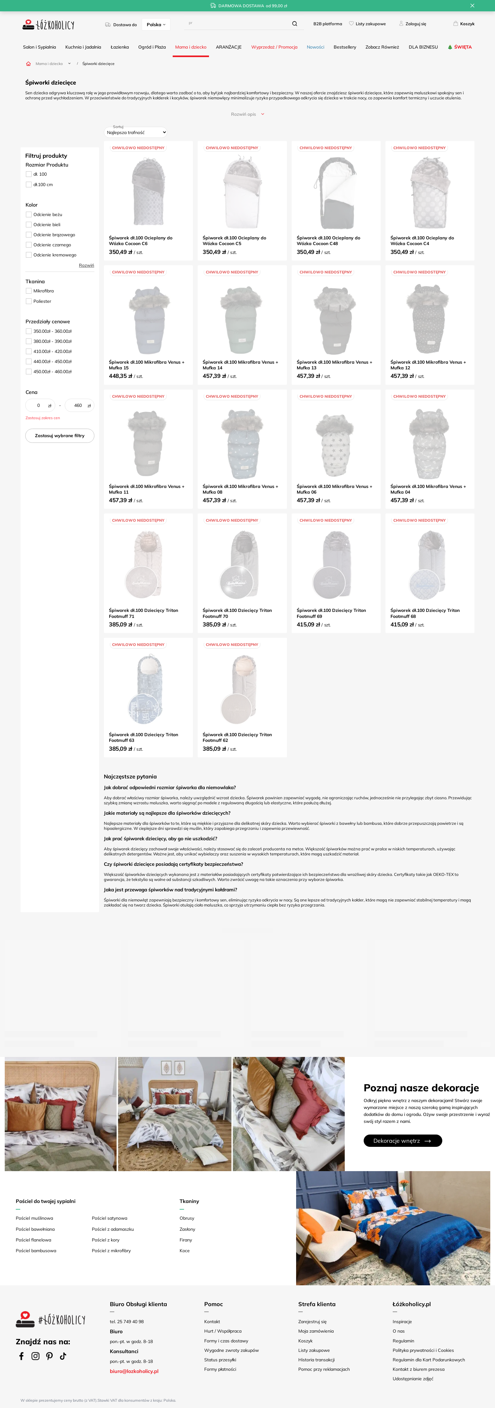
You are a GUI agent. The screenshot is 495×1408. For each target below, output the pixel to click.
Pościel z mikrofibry (111, 1250)
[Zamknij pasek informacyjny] (472, 5)
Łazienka (120, 47)
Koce (185, 1250)
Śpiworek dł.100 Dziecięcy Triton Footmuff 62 (237, 737)
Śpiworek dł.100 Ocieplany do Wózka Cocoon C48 (328, 240)
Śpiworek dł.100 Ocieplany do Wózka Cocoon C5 (234, 240)
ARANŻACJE (229, 47)
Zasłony (187, 1229)
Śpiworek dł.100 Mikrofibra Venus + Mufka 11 (146, 489)
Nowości (315, 47)
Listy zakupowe (371, 23)
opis (243, 114)
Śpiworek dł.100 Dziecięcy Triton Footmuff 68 (425, 613)
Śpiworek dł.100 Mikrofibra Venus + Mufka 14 (240, 365)
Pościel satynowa (109, 1218)
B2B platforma (327, 23)
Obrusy (187, 1218)
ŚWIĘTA (463, 47)
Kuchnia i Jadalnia (83, 47)
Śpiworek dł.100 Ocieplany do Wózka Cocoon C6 (140, 240)
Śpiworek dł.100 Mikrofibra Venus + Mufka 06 (334, 489)
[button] (153, 1304)
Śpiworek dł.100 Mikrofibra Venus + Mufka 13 (334, 365)
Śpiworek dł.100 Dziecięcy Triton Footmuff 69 (331, 613)
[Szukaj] (295, 24)
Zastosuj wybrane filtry (60, 435)
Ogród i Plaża (152, 47)
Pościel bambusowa (36, 1250)
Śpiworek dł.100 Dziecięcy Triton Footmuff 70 (237, 613)
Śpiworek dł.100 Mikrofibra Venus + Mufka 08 (240, 489)
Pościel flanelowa (33, 1240)
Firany (186, 1240)
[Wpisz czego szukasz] (244, 23)
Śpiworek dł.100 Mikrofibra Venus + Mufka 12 (428, 365)
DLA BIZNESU (423, 47)
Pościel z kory (105, 1240)
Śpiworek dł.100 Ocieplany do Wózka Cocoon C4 (422, 240)
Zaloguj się (416, 23)
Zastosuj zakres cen (43, 417)
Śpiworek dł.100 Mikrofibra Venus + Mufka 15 (146, 365)
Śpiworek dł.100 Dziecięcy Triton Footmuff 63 (143, 737)
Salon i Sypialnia (39, 47)
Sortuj (118, 126)
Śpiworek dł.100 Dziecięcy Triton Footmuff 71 (143, 613)
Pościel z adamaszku (113, 1229)
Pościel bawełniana (35, 1229)
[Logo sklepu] (48, 24)
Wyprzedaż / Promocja (274, 47)
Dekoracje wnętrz (396, 1140)
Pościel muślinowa (34, 1218)
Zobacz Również (382, 47)
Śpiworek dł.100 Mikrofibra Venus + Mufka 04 (428, 489)
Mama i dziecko (190, 47)
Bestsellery (345, 47)
